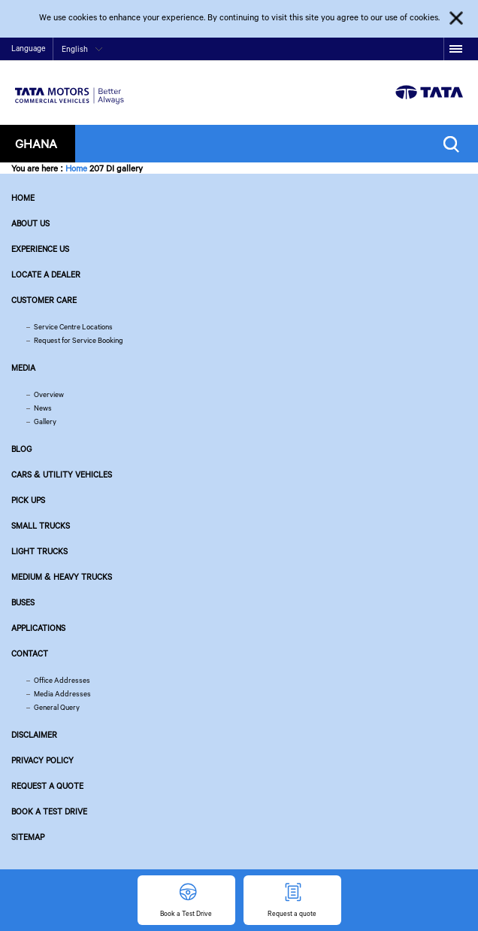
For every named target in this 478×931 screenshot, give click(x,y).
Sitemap (27, 837)
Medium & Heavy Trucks (61, 577)
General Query (57, 707)
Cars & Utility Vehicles (61, 474)
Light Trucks (39, 551)
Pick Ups (28, 500)
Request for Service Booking (78, 340)
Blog (21, 449)
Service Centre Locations (73, 327)
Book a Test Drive (49, 811)
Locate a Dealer (45, 274)
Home (76, 168)
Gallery (45, 421)
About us (30, 223)
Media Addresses (62, 694)
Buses (23, 602)
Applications (38, 628)
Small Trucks (40, 525)
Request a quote (47, 786)
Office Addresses (62, 680)
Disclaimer (34, 734)
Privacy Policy (42, 760)
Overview (49, 394)
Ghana (36, 143)
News (43, 408)
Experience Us (40, 249)
